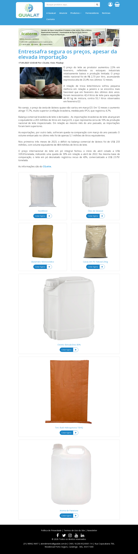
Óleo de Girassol (95, 211)
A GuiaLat (51, 13)
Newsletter (92, 530)
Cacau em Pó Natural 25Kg (95, 261)
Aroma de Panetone (69, 510)
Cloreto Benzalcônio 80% (69, 344)
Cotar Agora (40, 216)
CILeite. (47, 166)
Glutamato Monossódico (42, 261)
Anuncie (63, 13)
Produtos (75, 13)
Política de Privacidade (51, 530)
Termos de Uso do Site (74, 530)
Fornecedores (92, 13)
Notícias (106, 13)
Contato (50, 19)
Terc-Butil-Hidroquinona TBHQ (69, 427)
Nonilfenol (42, 211)
